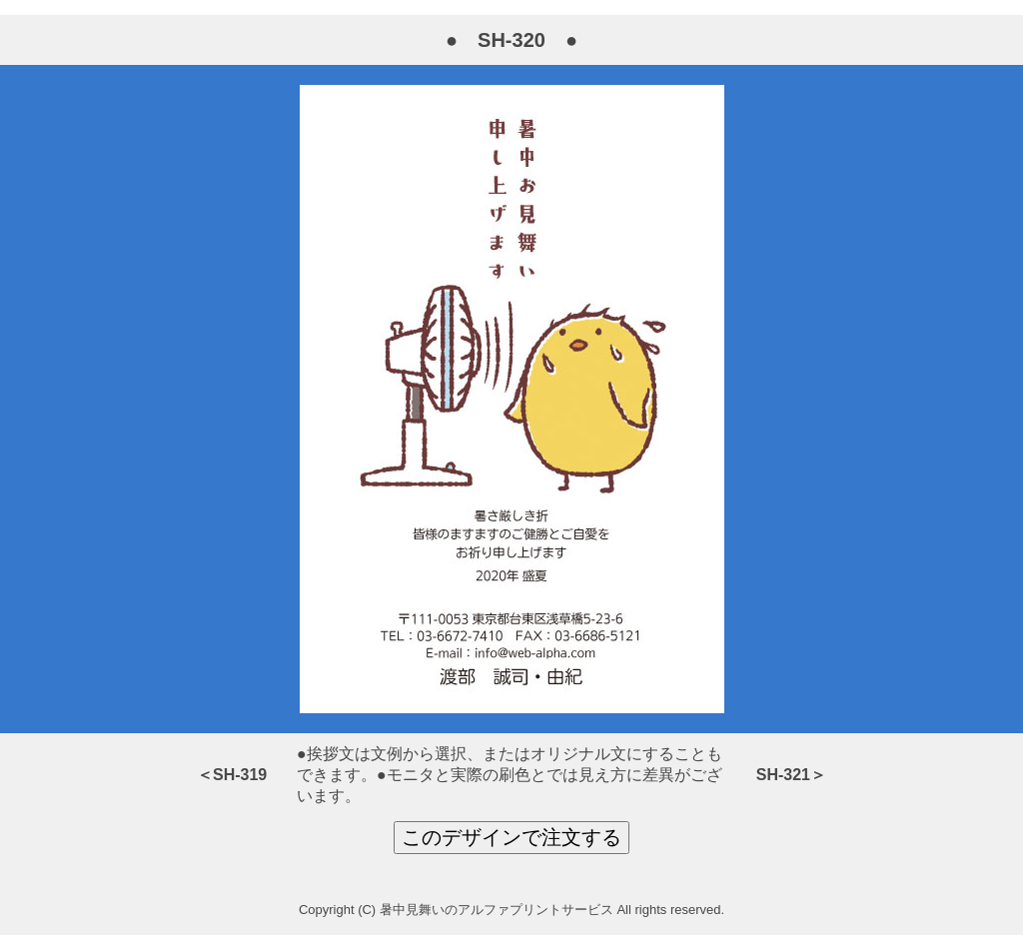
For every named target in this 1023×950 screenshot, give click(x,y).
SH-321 (783, 774)
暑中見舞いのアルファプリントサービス (496, 909)
